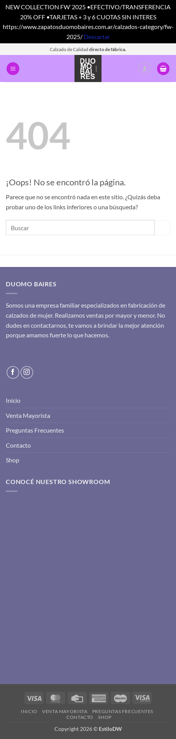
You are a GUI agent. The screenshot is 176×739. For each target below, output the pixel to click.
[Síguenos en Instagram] (26, 372)
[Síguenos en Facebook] (13, 372)
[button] (13, 68)
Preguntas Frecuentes (35, 430)
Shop (12, 460)
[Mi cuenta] (144, 68)
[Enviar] (162, 227)
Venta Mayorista (28, 415)
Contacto (18, 445)
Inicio (13, 400)
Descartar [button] (97, 36)
